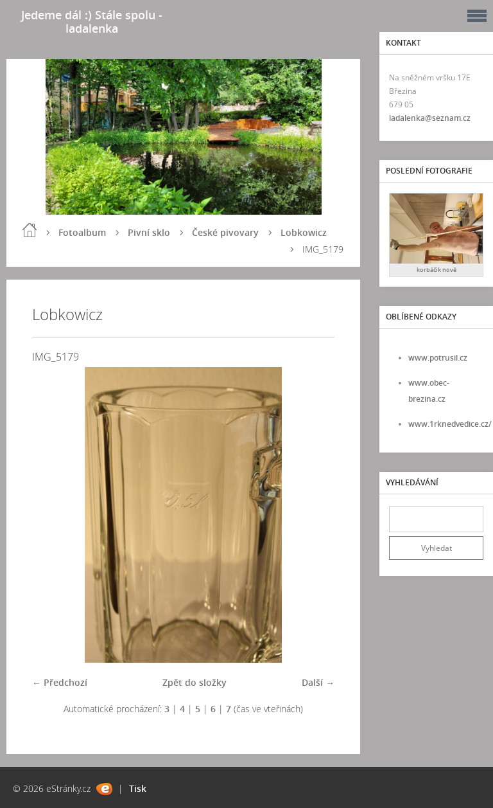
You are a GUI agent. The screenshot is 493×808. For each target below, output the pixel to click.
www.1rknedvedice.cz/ (450, 423)
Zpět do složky (194, 682)
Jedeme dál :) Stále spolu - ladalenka (91, 21)
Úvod (29, 230)
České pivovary (225, 232)
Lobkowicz (304, 232)
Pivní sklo (149, 232)
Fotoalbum (82, 232)
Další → (318, 682)
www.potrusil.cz (437, 357)
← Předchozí (59, 682)
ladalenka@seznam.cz (430, 117)
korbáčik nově (436, 269)
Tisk (137, 788)
